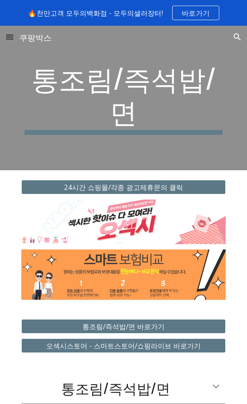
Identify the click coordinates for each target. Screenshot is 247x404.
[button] (9, 37)
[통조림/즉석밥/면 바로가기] (123, 326)
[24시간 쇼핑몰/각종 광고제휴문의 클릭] (123, 187)
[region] (123, 13)
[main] (123, 98)
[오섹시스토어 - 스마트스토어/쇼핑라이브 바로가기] (123, 345)
